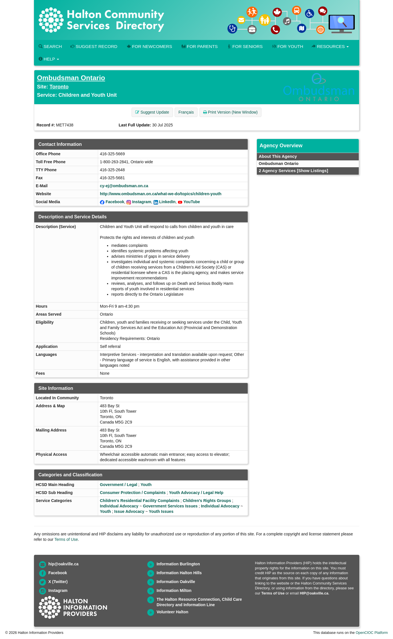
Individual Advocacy (119, 506)
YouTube (192, 201)
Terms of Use (66, 539)
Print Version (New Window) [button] (230, 112)
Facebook (115, 201)
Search (50, 46)
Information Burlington (178, 564)
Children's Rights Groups (207, 500)
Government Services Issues (170, 506)
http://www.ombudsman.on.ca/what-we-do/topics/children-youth (160, 194)
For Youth (287, 46)
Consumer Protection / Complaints (133, 492)
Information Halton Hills (179, 573)
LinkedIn (167, 201)
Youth (146, 484)
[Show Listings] (312, 170)
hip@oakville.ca (63, 564)
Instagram (141, 201)
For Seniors (244, 46)
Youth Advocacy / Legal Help (196, 492)
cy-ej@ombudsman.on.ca (124, 186)
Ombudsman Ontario (71, 78)
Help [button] (49, 59)
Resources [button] (330, 46)
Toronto (59, 87)
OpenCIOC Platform (372, 633)
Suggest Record (93, 46)
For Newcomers (149, 46)
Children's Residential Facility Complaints (140, 500)
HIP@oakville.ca (314, 593)
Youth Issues (161, 511)
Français (186, 112)
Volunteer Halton (172, 612)
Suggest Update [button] (152, 112)
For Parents (199, 46)
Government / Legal (118, 484)
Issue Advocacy (129, 511)
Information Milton (174, 590)
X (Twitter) (58, 581)
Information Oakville (176, 581)
